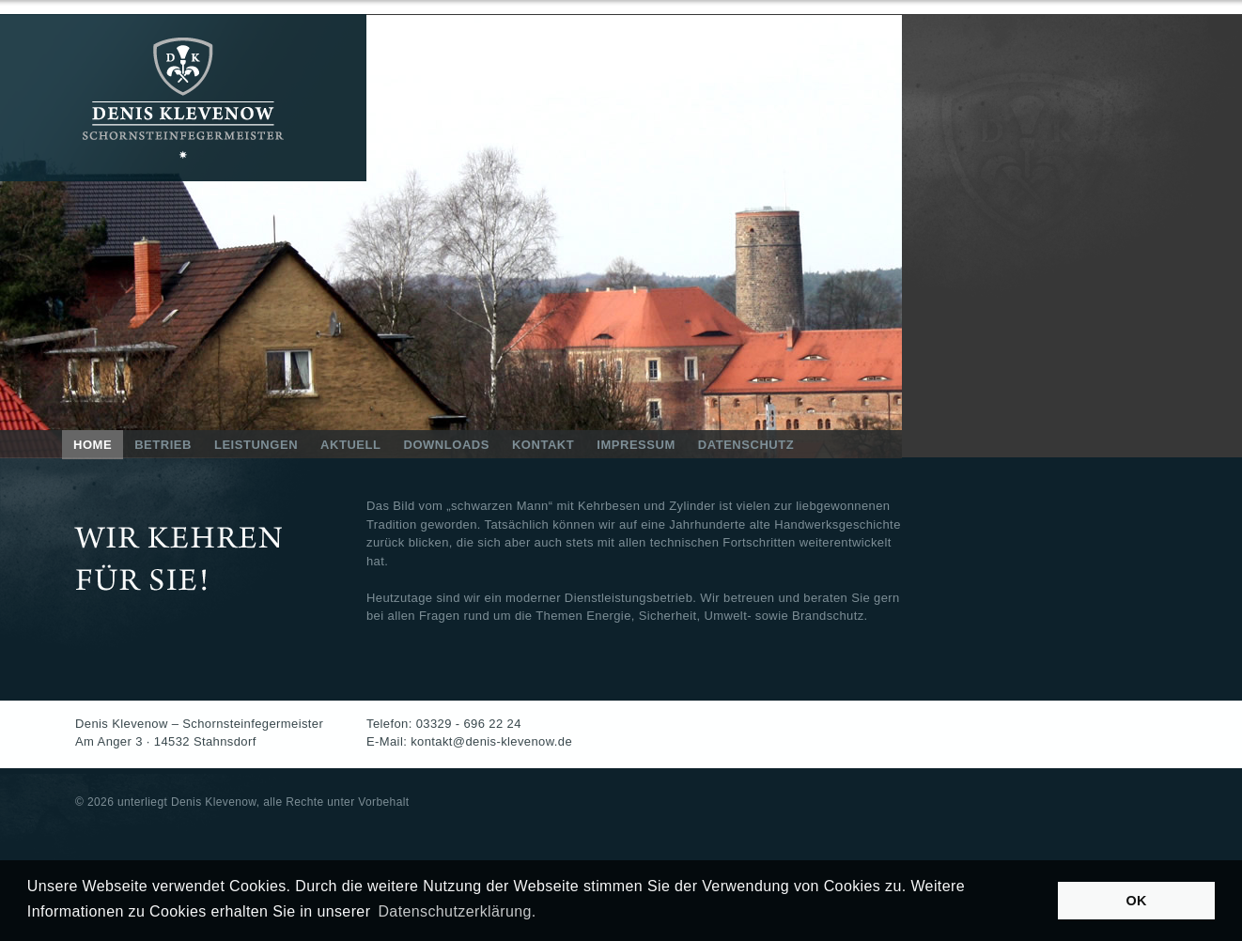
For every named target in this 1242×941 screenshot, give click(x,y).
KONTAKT (543, 445)
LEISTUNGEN (256, 445)
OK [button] (1136, 900)
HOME (92, 445)
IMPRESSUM (636, 445)
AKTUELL (350, 445)
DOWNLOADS (446, 445)
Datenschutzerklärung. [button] (457, 911)
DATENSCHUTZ (746, 445)
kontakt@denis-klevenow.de (491, 741)
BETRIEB (163, 445)
